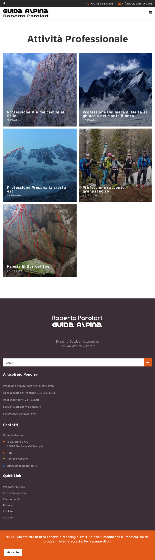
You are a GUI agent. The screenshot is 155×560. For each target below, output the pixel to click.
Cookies (8, 511)
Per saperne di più (97, 541)
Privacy (8, 505)
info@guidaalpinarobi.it (137, 3)
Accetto (13, 552)
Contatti (8, 517)
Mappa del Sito (12, 499)
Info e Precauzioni (15, 493)
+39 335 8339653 (101, 3)
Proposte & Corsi (14, 486)
